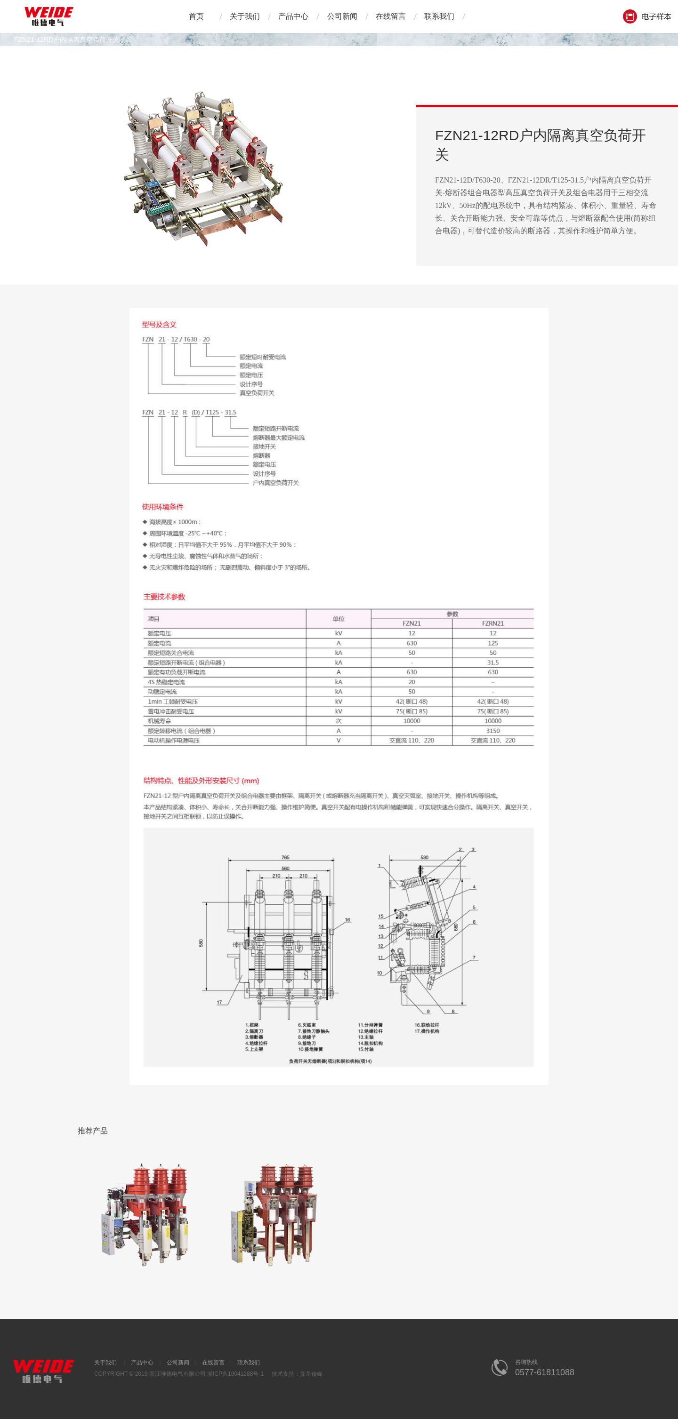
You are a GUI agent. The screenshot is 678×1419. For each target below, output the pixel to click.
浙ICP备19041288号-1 (235, 1374)
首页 (196, 16)
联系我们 (439, 16)
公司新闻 (342, 16)
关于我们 (245, 16)
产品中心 (293, 16)
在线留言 (391, 16)
